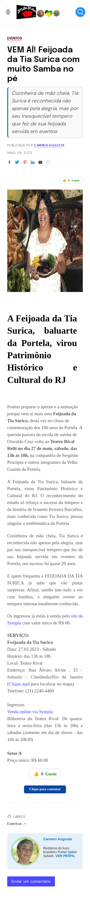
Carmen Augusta (57, 839)
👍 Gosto (70, 180)
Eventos (14, 38)
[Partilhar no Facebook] (9, 162)
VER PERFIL (65, 856)
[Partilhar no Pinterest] (25, 162)
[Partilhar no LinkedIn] (32, 162)
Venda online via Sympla (30, 711)
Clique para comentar (45, 789)
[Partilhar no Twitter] (17, 162)
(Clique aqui (19, 683)
